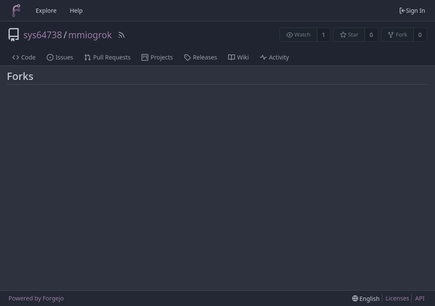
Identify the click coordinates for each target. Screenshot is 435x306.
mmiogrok (90, 35)
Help (76, 10)
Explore (46, 10)
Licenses (398, 298)
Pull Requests (107, 57)
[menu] (366, 299)
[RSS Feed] (121, 35)
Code (24, 57)
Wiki (238, 57)
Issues (60, 57)
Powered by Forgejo (36, 298)
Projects (156, 57)
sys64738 (42, 35)
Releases (200, 57)
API (419, 298)
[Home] (16, 10)
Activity (274, 57)
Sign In (412, 10)
